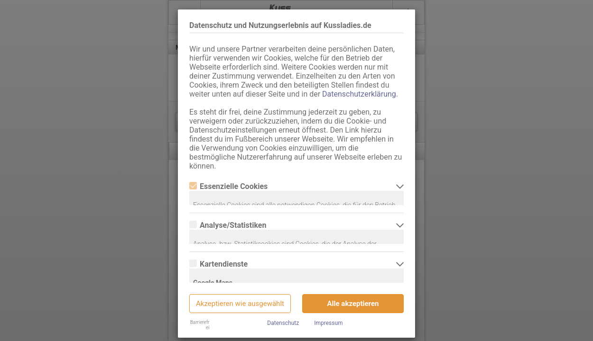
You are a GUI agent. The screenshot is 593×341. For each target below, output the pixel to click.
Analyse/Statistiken (227, 225)
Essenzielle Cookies (228, 186)
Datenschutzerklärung (359, 94)
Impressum (328, 323)
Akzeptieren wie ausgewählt (240, 303)
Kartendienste (218, 264)
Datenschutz (283, 323)
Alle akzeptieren (353, 303)
